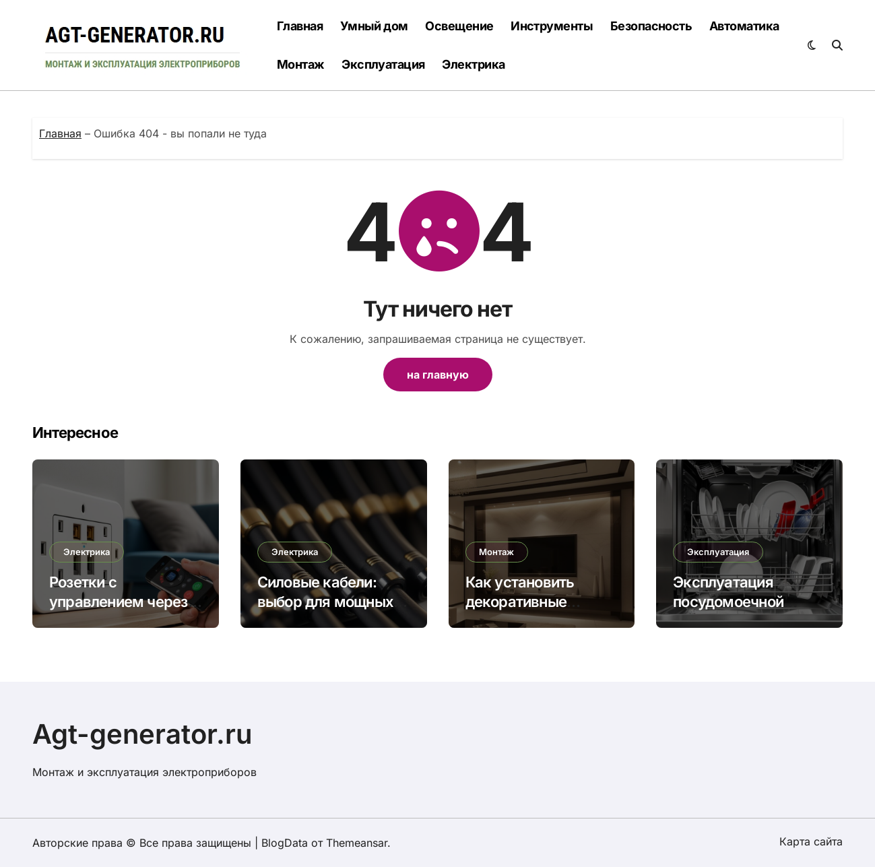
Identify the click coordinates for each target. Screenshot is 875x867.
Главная (300, 26)
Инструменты (552, 26)
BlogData (284, 842)
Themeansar (356, 842)
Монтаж (301, 64)
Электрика (473, 64)
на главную (438, 374)
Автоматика (744, 26)
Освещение (459, 26)
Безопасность (651, 26)
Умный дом (374, 26)
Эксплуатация (383, 64)
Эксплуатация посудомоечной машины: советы (732, 601)
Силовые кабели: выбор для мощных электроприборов (325, 601)
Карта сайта (811, 841)
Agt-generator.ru (142, 733)
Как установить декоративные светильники (520, 601)
